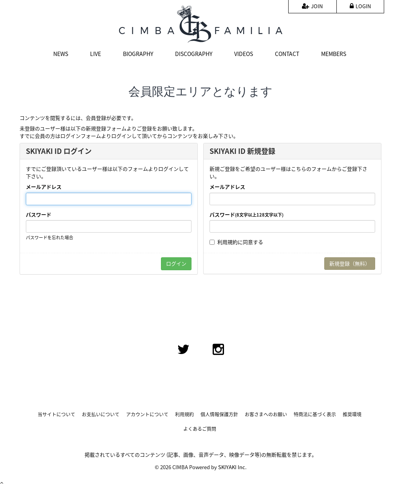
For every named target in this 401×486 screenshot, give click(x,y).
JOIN (312, 6)
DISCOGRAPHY (193, 54)
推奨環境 (352, 414)
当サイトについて (56, 414)
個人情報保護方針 (219, 414)
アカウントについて (147, 414)
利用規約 (227, 242)
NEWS (60, 54)
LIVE (95, 54)
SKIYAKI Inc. (232, 467)
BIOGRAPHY (138, 54)
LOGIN (360, 6)
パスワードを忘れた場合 (49, 237)
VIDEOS (243, 54)
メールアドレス (43, 186)
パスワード (38, 214)
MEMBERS (333, 54)
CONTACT (287, 54)
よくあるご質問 (199, 429)
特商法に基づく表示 (315, 414)
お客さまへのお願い (266, 414)
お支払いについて (100, 414)
